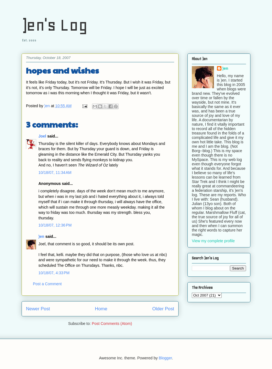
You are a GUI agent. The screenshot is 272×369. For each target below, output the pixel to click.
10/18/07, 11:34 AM (54, 172)
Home (101, 308)
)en (41, 236)
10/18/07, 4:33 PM (53, 273)
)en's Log (55, 25)
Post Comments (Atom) (112, 323)
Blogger (165, 358)
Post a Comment (47, 284)
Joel (42, 136)
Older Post (163, 308)
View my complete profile (213, 241)
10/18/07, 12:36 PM (55, 225)
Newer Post (38, 308)
